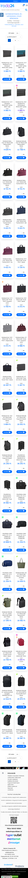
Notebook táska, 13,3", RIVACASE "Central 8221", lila (21, 182)
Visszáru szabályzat (13, 779)
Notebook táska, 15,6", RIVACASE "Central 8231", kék (21, 221)
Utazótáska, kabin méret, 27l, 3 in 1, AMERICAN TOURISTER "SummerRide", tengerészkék (7, 536)
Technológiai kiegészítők (13, 22)
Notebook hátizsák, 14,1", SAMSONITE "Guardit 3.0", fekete (7, 731)
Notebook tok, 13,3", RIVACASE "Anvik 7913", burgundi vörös (7, 300)
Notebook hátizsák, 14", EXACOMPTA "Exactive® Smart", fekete (21, 693)
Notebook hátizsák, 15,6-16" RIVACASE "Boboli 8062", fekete (21, 143)
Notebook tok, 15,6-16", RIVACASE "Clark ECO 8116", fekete (7, 418)
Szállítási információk (13, 781)
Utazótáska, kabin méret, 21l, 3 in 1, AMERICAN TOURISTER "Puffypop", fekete (21, 536)
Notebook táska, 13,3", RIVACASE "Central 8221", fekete (7, 183)
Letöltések (10, 790)
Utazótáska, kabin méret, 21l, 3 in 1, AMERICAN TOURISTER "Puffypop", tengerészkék (7, 575)
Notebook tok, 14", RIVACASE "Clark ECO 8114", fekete (21, 378)
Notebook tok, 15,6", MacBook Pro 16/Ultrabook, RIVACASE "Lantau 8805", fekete (21, 104)
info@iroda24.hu (9, 852)
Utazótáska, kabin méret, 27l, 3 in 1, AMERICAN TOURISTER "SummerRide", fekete (21, 497)
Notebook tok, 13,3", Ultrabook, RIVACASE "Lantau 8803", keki (7, 104)
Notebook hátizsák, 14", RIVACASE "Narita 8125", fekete (21, 614)
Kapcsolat (10, 788)
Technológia (16, 20)
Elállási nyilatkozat (12, 786)
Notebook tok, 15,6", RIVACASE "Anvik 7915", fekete (21, 299)
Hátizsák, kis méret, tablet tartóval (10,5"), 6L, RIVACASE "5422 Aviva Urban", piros (21, 653)
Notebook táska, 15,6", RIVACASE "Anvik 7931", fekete (7, 378)
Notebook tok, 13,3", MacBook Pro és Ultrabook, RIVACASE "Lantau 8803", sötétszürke (7, 65)
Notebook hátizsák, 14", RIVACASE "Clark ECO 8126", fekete (21, 418)
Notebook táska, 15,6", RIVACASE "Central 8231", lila (7, 260)
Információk (24, 1)
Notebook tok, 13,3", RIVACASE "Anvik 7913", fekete (21, 260)
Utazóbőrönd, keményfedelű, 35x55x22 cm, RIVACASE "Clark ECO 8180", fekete (21, 457)
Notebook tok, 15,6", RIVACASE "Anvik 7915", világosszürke (7, 339)
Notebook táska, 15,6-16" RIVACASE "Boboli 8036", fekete (7, 143)
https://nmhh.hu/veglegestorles (14, 825)
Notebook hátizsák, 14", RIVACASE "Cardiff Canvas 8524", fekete (7, 653)
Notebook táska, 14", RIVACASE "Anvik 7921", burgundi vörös (21, 340)
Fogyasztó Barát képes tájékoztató (14, 783)
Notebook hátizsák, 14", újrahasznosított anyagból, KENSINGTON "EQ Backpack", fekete (7, 693)
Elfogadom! (14, 876)
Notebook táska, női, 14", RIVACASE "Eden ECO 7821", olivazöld (21, 575)
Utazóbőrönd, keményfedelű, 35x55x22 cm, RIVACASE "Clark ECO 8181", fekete (7, 497)
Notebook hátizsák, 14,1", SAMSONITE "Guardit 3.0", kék (21, 731)
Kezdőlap (9, 20)
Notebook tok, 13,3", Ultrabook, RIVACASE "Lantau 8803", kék (21, 65)
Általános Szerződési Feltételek (16, 776)
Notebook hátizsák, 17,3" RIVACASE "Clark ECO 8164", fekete (7, 457)
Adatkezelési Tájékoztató (14, 777)
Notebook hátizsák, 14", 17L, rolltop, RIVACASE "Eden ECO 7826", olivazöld (7, 614)
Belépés (15, 1)
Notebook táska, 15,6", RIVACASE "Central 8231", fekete (7, 222)
